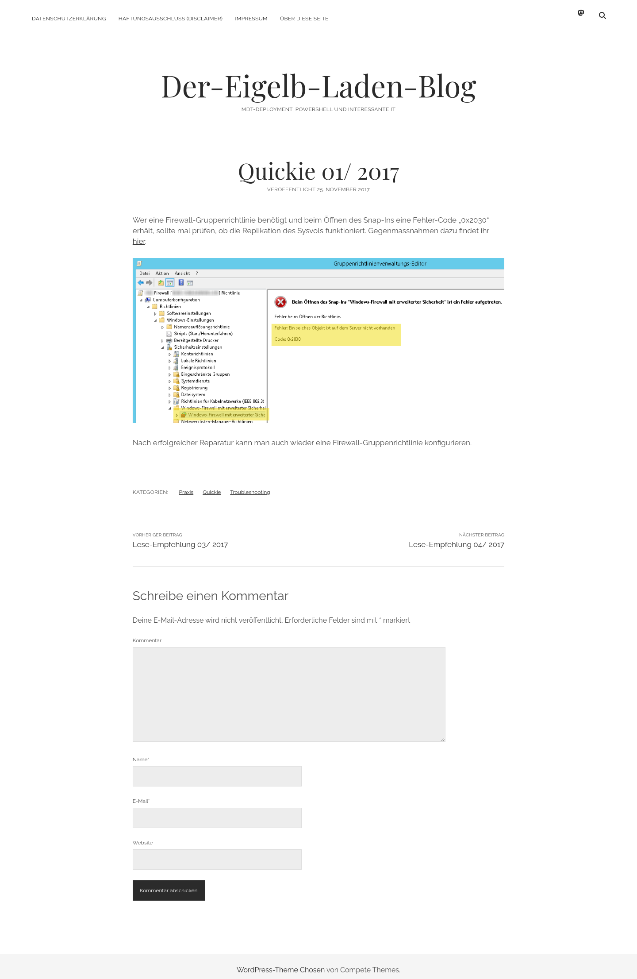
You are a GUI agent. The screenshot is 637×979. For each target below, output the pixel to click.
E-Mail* (141, 794)
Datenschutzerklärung (69, 18)
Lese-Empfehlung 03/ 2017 (180, 537)
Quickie (212, 485)
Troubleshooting (250, 485)
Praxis (186, 485)
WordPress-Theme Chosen (281, 963)
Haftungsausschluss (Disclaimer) (171, 18)
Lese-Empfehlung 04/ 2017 (456, 537)
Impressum (251, 18)
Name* (141, 752)
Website (143, 836)
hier (139, 234)
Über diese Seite (304, 18)
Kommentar (147, 633)
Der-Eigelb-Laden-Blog (318, 78)
